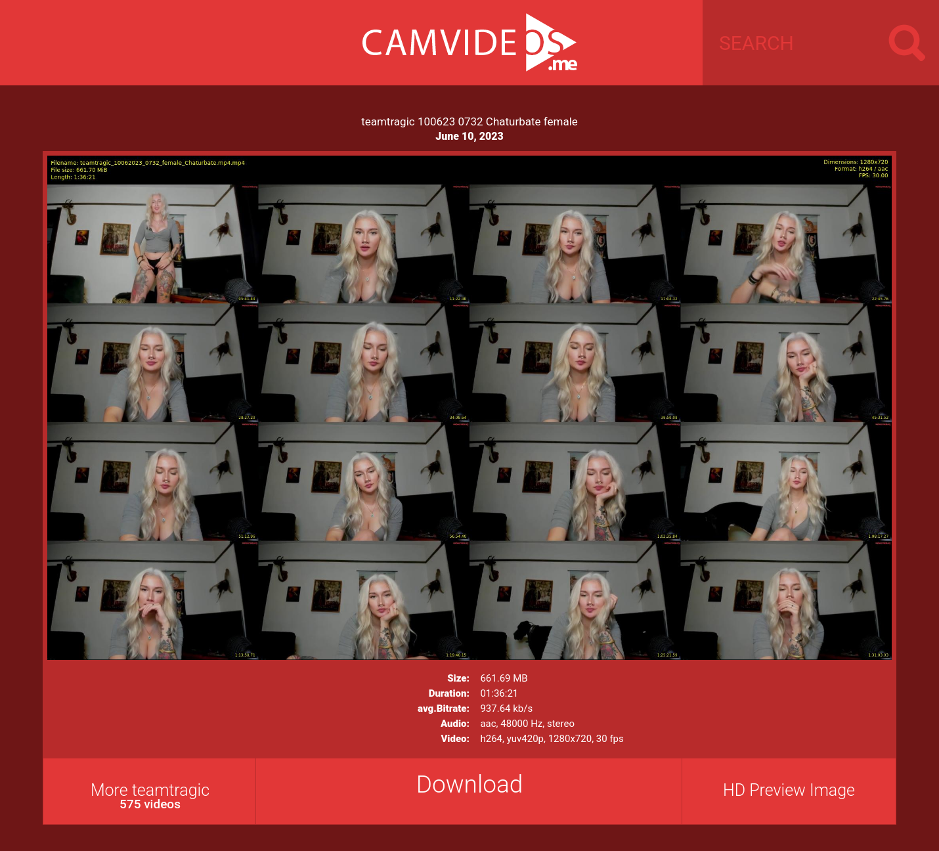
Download (469, 784)
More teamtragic (150, 796)
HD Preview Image (789, 790)
